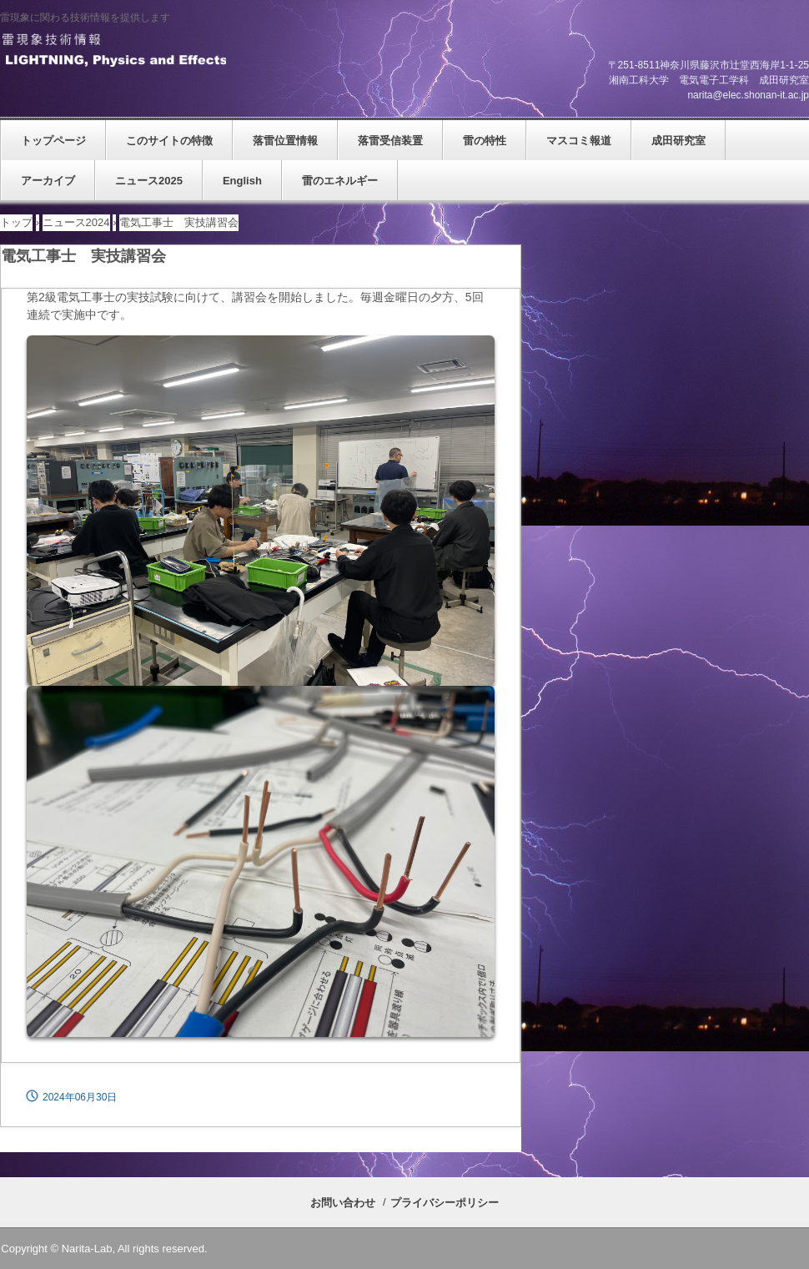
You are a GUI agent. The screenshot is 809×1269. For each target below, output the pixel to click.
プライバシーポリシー (444, 1202)
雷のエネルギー (340, 180)
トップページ (53, 140)
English (242, 180)
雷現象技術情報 (113, 50)
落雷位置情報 (285, 140)
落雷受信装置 (390, 140)
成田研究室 (678, 140)
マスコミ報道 (578, 140)
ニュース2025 (149, 180)
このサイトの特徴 (169, 140)
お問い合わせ (342, 1202)
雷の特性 (484, 140)
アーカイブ (48, 180)
